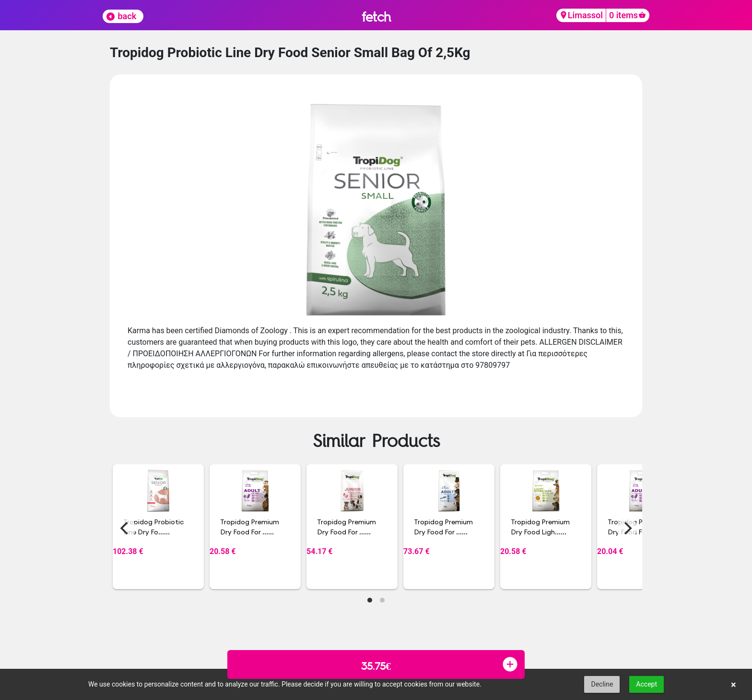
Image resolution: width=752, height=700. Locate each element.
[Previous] (125, 528)
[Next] (626, 528)
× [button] (733, 684)
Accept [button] (646, 684)
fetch (376, 16)
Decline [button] (602, 684)
